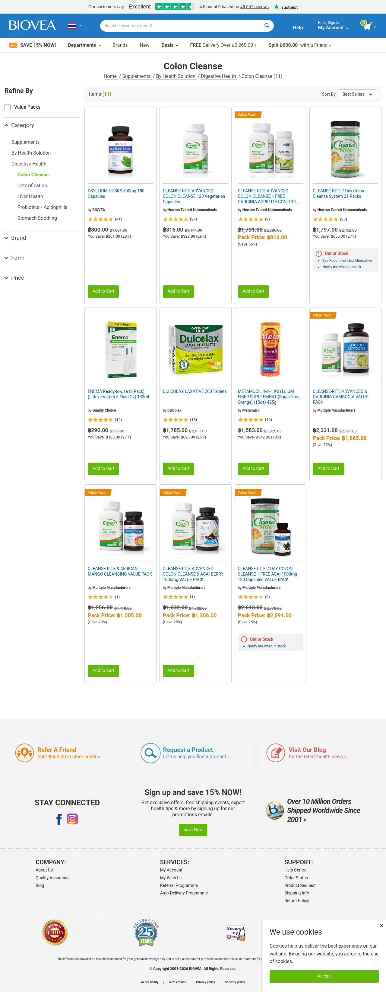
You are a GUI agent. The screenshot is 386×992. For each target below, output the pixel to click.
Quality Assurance (52, 877)
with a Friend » (300, 45)
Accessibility (149, 982)
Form (14, 257)
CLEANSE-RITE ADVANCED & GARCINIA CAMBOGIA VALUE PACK (340, 397)
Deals (169, 45)
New (145, 45)
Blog (40, 885)
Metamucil (251, 410)
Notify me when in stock (341, 267)
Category (19, 125)
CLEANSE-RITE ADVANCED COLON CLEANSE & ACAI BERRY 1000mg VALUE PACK (193, 574)
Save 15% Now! (32, 45)
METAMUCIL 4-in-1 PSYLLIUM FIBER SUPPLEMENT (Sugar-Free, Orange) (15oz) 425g (269, 397)
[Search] (267, 26)
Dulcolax (174, 410)
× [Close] (381, 925)
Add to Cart (103, 291)
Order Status (296, 877)
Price (14, 277)
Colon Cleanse (33, 175)
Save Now (193, 829)
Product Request (299, 885)
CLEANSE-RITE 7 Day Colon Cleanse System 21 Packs (338, 193)
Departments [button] (84, 45)
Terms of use (177, 982)
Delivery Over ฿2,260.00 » (223, 45)
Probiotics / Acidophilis (42, 207)
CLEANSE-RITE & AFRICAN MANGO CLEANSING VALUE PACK (120, 571)
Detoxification (32, 185)
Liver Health (30, 196)
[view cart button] (370, 26)
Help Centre (295, 870)
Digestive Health (219, 76)
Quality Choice (104, 410)
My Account (171, 870)
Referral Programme (179, 885)
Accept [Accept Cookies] (324, 976)
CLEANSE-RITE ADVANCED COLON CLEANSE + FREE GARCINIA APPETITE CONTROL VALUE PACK (267, 196)
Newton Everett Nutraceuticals (192, 210)
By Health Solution (176, 76)
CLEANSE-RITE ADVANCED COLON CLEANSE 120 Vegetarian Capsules (194, 196)
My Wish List (172, 877)
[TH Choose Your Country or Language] (74, 25)
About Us (44, 870)
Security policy (235, 982)
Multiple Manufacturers (337, 410)
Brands (120, 45)
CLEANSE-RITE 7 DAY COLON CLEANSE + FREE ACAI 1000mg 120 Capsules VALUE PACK (267, 574)
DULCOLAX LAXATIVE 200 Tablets (195, 391)
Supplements (136, 76)
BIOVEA (98, 210)
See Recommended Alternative (347, 260)
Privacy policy (205, 982)
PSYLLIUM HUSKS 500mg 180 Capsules (116, 193)
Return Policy (296, 900)
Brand (15, 237)
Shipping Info (296, 893)
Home (111, 76)
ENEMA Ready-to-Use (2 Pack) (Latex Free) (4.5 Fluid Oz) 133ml (118, 394)
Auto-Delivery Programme (184, 893)
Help (298, 27)
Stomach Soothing (37, 218)
